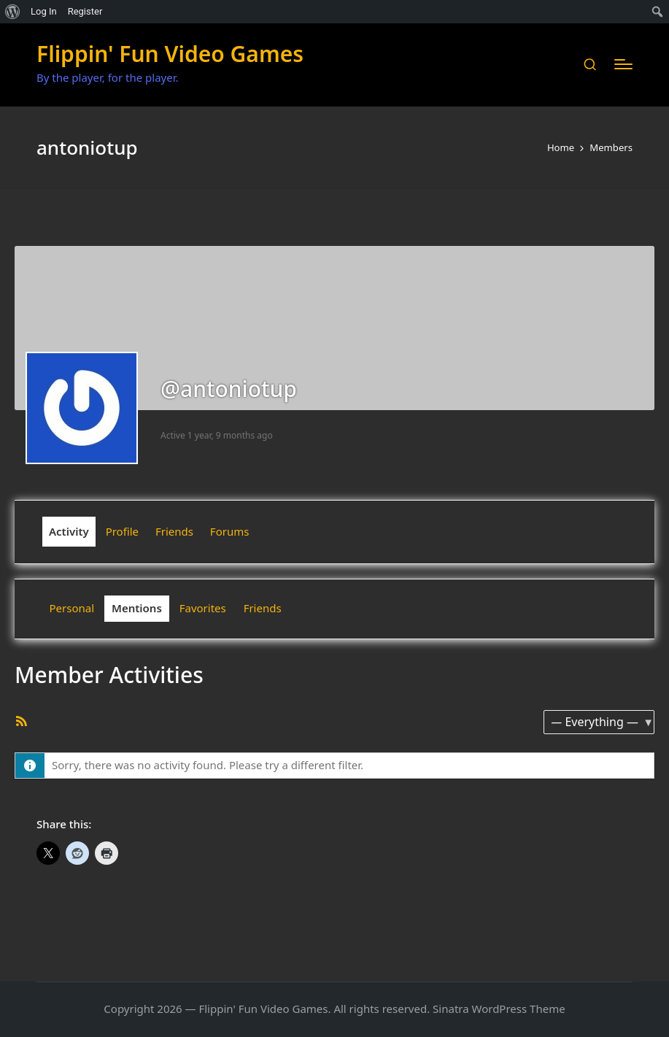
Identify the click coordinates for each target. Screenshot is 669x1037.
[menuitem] (13, 11)
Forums (230, 531)
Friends (174, 531)
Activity (69, 531)
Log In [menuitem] (44, 11)
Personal (72, 608)
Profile (122, 531)
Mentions (137, 608)
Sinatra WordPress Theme (499, 1008)
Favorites (202, 608)
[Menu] (623, 64)
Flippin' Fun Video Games (169, 54)
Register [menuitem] (85, 11)
